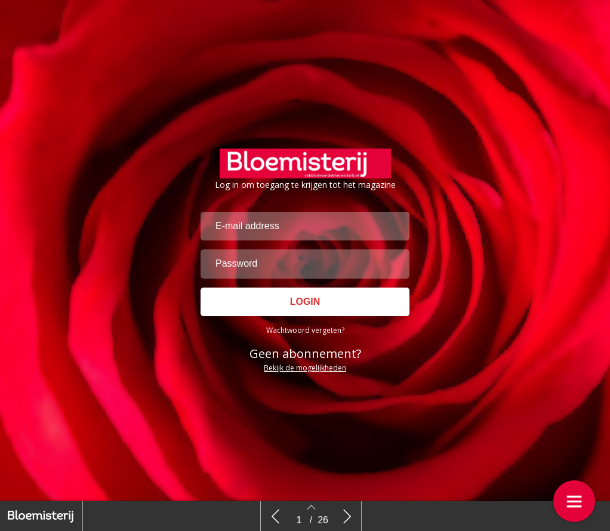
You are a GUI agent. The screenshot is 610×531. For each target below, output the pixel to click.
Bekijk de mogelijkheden (305, 368)
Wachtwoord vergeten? (305, 330)
